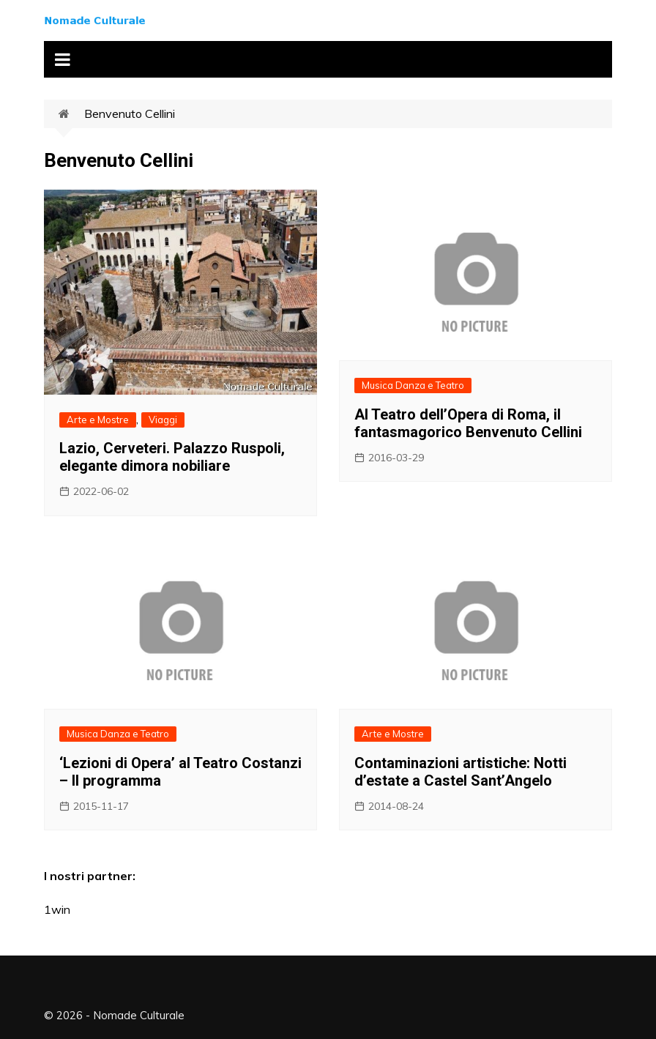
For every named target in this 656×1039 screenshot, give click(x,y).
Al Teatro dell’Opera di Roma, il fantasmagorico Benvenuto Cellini (468, 423)
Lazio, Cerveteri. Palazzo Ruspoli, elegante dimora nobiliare (172, 456)
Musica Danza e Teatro (413, 385)
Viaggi (163, 419)
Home (71, 114)
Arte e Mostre (98, 419)
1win (57, 909)
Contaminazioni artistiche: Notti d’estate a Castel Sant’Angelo (460, 771)
